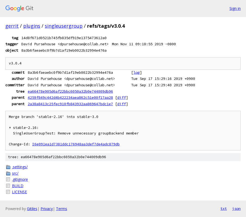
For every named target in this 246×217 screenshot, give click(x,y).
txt (223, 208)
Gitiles (32, 208)
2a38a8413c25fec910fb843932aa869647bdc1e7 (70, 103)
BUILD (17, 185)
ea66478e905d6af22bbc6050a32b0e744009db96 (70, 91)
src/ (15, 173)
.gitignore (20, 179)
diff (121, 97)
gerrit (12, 26)
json (236, 208)
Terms (61, 208)
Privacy (47, 208)
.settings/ (20, 166)
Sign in (235, 8)
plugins (31, 26)
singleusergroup (64, 26)
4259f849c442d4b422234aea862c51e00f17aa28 (70, 97)
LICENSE (19, 191)
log (136, 72)
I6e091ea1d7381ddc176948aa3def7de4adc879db (76, 144)
